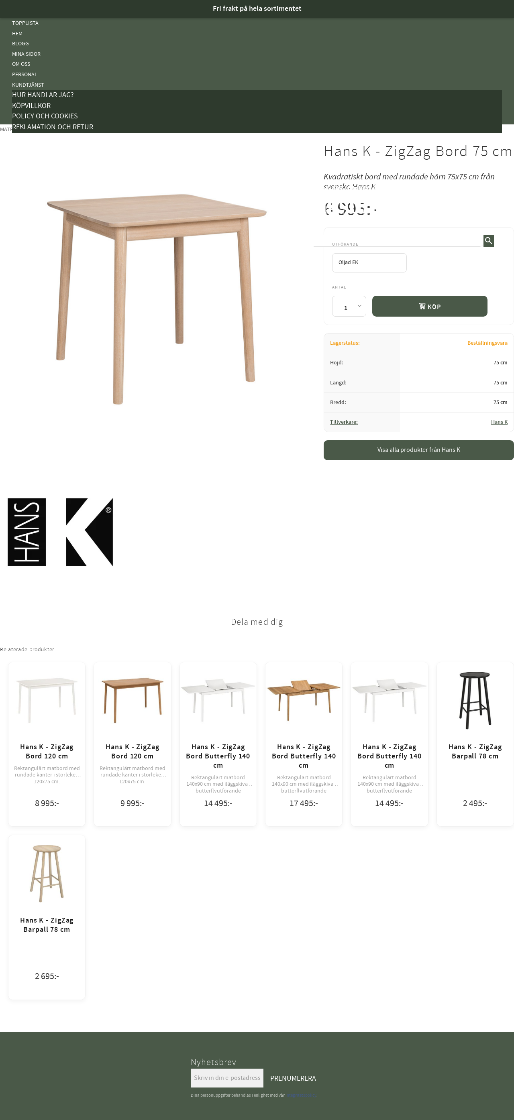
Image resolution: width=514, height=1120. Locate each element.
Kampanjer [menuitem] (26, 138)
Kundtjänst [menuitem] (28, 85)
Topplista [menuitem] (25, 23)
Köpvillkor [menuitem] (31, 105)
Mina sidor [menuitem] (26, 54)
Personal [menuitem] (24, 74)
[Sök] (488, 241)
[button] (496, 200)
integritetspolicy (301, 1095)
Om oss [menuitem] (21, 64)
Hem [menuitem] (17, 33)
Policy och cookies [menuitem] (45, 116)
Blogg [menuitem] (20, 43)
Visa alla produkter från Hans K (418, 450)
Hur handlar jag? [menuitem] (43, 95)
